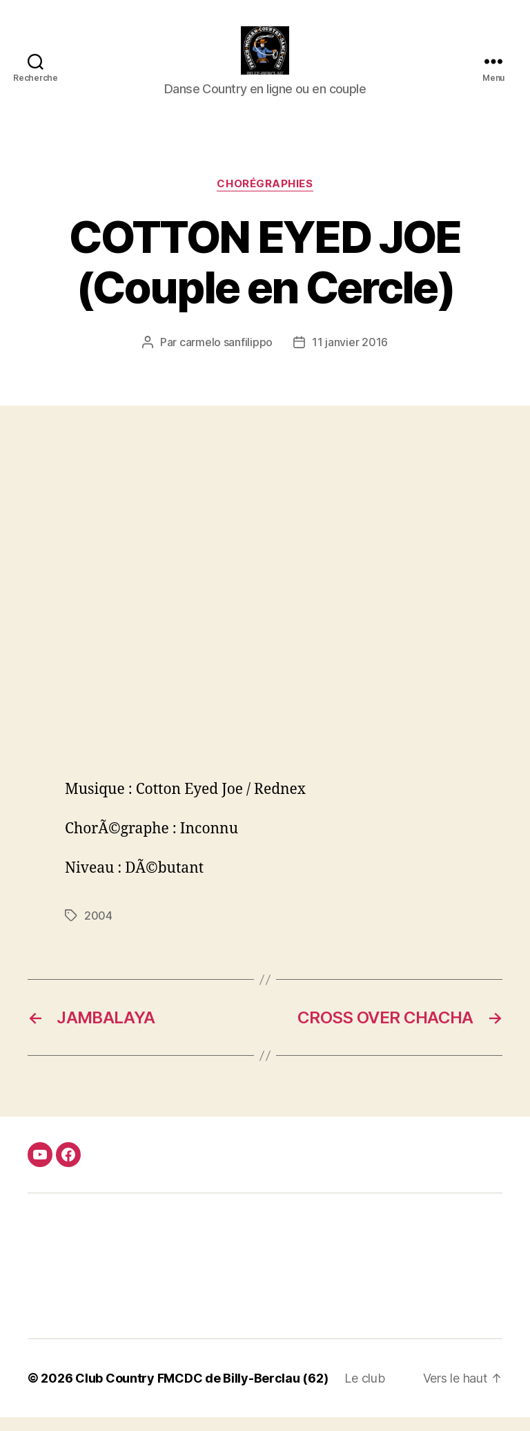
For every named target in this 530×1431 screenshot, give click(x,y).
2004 (98, 929)
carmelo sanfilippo (226, 356)
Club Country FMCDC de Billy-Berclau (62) (201, 1392)
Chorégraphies (265, 197)
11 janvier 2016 (350, 356)
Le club (364, 1392)
